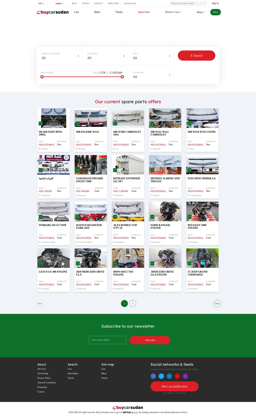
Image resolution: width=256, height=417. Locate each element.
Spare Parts (143, 12)
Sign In (215, 3)
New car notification (174, 387)
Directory (113, 3)
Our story (41, 369)
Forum (85, 3)
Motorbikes (73, 374)
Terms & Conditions (46, 383)
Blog (74, 3)
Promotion (42, 387)
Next (217, 304)
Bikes (97, 12)
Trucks (118, 12)
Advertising (42, 374)
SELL (215, 12)
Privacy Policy (44, 378)
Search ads (130, 3)
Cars (76, 12)
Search (197, 55)
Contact (98, 3)
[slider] (42, 76)
